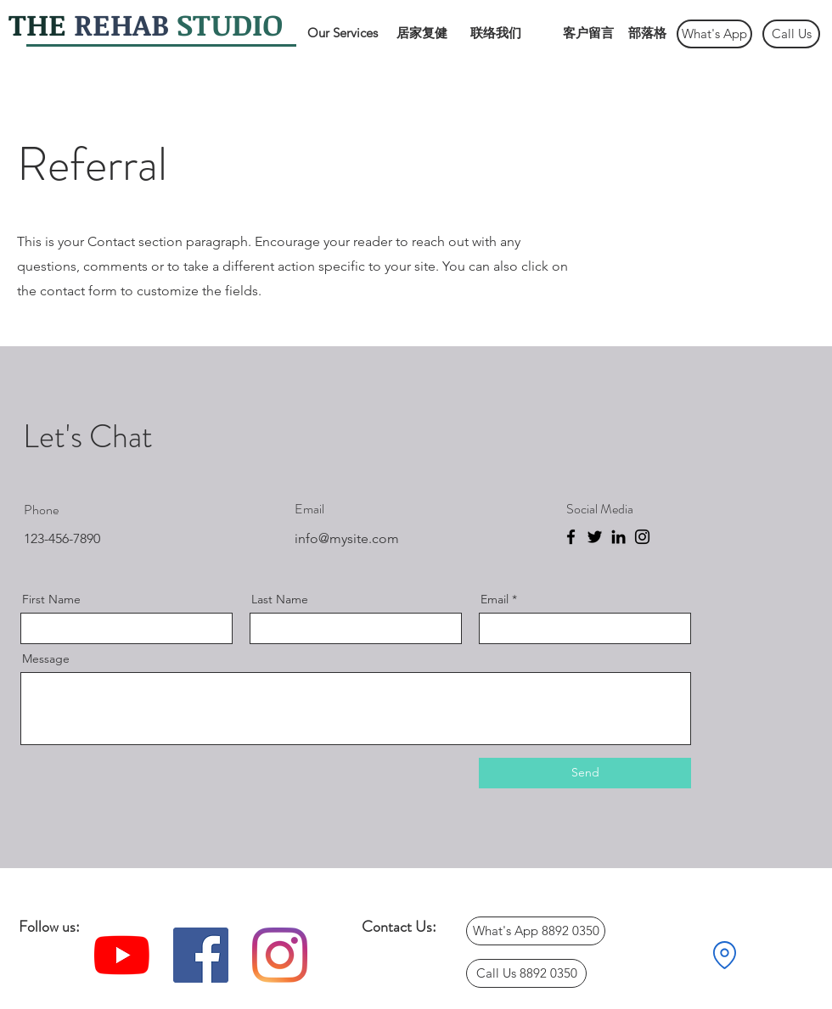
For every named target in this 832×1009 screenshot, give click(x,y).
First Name (51, 599)
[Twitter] (594, 537)
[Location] (724, 955)
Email (495, 599)
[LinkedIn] (618, 537)
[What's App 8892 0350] (535, 931)
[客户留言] (588, 32)
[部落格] (647, 32)
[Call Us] (791, 34)
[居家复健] (422, 32)
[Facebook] (571, 537)
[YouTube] (121, 955)
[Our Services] (342, 32)
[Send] (585, 773)
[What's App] (714, 34)
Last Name (279, 599)
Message (46, 658)
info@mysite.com (347, 538)
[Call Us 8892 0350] (526, 973)
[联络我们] (495, 32)
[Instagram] (642, 537)
